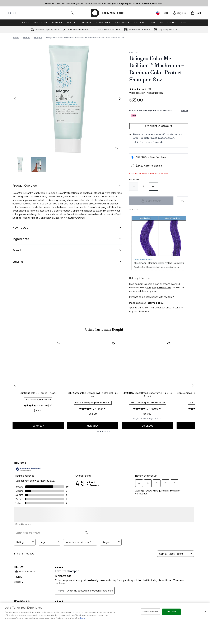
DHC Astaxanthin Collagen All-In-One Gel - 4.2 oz (92, 463)
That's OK (171, 611)
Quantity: (135, 179)
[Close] (205, 611)
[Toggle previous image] (15, 98)
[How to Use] (67, 227)
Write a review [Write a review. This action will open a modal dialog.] (137, 92)
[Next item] (193, 454)
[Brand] (67, 250)
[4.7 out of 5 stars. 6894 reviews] (145, 478)
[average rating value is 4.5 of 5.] (138, 89)
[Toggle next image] (119, 98)
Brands (26, 37)
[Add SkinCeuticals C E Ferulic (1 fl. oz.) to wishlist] (58, 412)
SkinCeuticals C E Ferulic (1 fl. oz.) (38, 462)
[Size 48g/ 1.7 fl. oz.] (139, 487)
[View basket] (196, 13)
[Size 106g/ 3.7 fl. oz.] (154, 487)
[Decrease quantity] (133, 186)
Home (16, 37)
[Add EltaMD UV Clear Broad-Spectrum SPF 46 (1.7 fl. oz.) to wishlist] (168, 412)
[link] (179, 13)
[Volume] (67, 261)
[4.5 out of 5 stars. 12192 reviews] (36, 474)
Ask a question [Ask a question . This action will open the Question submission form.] (155, 92)
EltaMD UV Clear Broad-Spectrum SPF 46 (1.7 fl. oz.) (147, 463)
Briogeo (38, 37)
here (82, 618)
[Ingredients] (67, 239)
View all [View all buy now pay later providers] (184, 110)
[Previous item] (15, 454)
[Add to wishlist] (182, 200)
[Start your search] (40, 13)
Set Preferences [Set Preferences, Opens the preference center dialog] (150, 611)
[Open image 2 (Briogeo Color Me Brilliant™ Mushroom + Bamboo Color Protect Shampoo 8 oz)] (38, 164)
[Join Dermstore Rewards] (161, 142)
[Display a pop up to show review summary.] (51, 474)
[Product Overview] (67, 185)
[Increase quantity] (153, 186)
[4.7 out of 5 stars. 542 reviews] (91, 478)
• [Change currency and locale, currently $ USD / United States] (162, 13)
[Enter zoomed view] (116, 147)
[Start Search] (72, 13)
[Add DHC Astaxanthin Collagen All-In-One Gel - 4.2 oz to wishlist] (113, 412)
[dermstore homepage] (108, 13)
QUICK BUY (38, 494)
